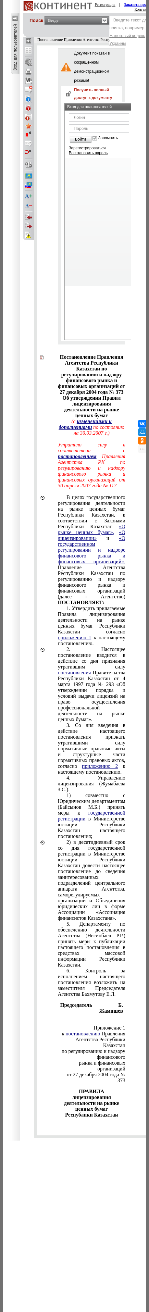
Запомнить (108, 138)
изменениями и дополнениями (85, 424)
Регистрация (105, 4)
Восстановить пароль (88, 153)
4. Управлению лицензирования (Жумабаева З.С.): (91, 783)
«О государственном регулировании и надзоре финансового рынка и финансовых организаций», (91, 549)
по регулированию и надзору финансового (93, 1054)
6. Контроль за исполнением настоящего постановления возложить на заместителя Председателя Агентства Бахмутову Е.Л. (91, 982)
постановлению (83, 1033)
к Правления (93, 1033)
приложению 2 (100, 766)
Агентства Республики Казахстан (100, 1042)
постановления (74, 672)
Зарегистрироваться (87, 148)
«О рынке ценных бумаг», (91, 529)
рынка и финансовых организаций (102, 1065)
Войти (80, 139)
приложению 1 (74, 637)
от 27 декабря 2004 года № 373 (96, 1077)
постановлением (77, 456)
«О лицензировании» (91, 535)
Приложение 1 (109, 1028)
